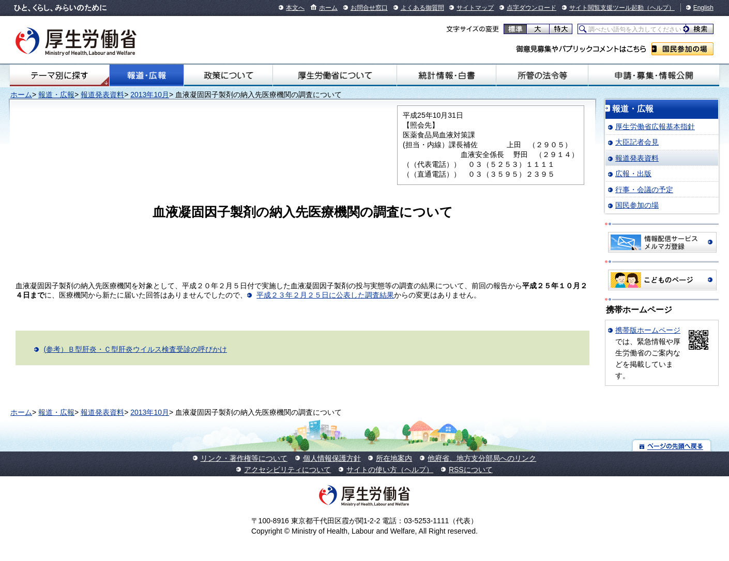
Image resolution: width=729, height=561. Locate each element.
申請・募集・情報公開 (653, 75)
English (703, 7)
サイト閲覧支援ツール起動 (606, 7)
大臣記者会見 (637, 142)
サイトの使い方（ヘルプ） (389, 469)
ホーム (328, 7)
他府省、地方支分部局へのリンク (482, 458)
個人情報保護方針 (332, 458)
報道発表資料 (102, 94)
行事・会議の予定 (644, 189)
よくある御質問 (422, 7)
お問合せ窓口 (369, 7)
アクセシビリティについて (287, 469)
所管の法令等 (542, 75)
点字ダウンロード (531, 7)
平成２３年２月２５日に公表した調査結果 (325, 295)
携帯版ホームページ (647, 330)
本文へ (295, 7)
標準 (515, 29)
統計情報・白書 (446, 75)
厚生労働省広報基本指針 (655, 126)
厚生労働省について (335, 75)
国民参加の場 (682, 48)
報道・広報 (147, 75)
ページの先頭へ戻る (671, 446)
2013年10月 (149, 94)
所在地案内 (394, 458)
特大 (561, 29)
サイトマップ (475, 7)
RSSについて (471, 469)
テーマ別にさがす (59, 75)
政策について (228, 75)
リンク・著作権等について (244, 458)
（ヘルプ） (659, 7)
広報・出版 (633, 173)
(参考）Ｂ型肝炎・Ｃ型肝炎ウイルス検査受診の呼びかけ (135, 349)
